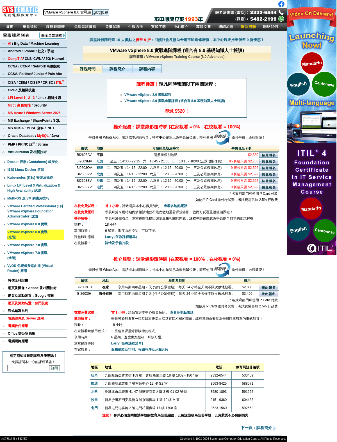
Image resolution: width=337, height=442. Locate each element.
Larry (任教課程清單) (121, 237)
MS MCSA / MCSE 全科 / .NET (31, 128)
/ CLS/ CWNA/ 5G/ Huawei (36, 59)
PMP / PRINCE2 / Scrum (28, 144)
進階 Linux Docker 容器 (25, 170)
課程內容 (147, 69)
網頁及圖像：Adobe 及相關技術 (32, 288)
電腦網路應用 (18, 341)
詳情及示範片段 (117, 243)
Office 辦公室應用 (21, 334)
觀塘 (100, 168)
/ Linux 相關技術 (34, 98)
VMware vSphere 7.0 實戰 (27, 245)
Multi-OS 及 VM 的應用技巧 (28, 198)
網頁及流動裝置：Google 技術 (31, 296)
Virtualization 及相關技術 (27, 152)
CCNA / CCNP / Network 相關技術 (34, 66)
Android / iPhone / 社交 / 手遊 (31, 51)
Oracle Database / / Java (33, 136)
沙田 (100, 181)
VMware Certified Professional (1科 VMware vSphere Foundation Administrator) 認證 (35, 211)
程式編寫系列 (18, 311)
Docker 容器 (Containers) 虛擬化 (32, 162)
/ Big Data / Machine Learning (33, 44)
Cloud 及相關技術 (21, 90)
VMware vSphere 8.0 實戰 (27, 224)
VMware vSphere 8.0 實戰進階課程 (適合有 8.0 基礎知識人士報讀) (174, 101)
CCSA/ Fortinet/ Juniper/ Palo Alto (35, 74)
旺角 (100, 161)
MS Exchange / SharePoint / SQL (34, 121)
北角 (100, 174)
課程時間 (87, 69)
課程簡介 (117, 69)
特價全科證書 (18, 280)
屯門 (100, 187)
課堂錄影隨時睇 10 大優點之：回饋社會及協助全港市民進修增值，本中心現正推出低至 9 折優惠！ (177, 40)
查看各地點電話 (175, 206)
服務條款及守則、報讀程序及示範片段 (139, 350)
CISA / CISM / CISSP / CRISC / (36, 82)
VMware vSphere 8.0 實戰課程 (147, 95)
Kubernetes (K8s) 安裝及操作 (30, 178)
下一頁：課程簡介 (257, 428)
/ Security (27, 105)
